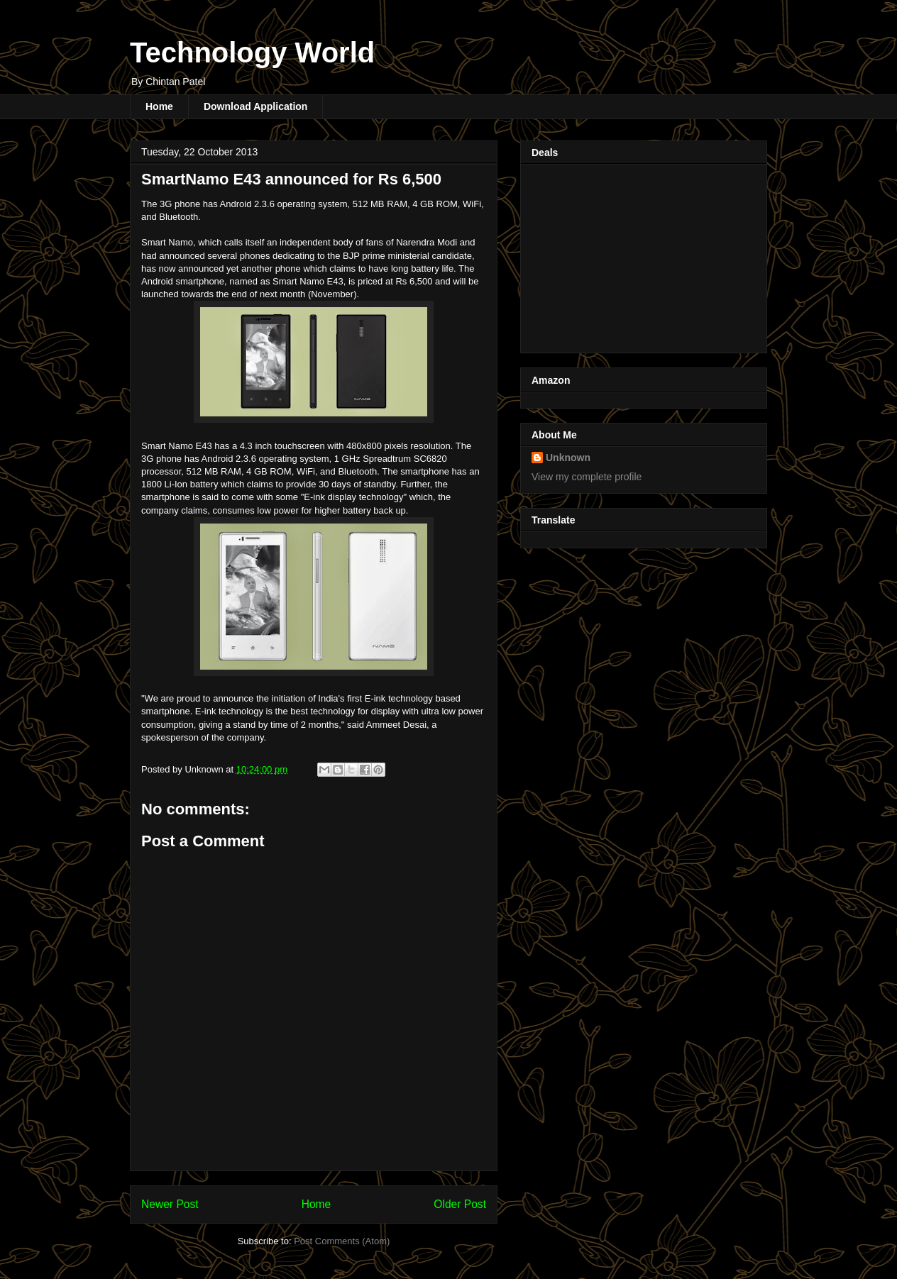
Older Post (460, 1204)
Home (159, 106)
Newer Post (170, 1204)
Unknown (568, 457)
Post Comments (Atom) (342, 1241)
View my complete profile (587, 476)
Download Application (255, 106)
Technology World (252, 52)
